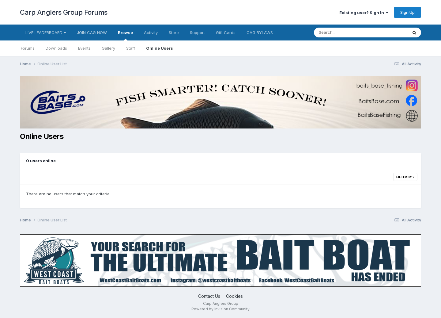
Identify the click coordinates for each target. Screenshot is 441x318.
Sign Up (407, 12)
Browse (125, 35)
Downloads (56, 48)
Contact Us (209, 296)
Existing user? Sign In (363, 12)
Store (174, 32)
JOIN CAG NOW (92, 32)
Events (84, 48)
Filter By (405, 177)
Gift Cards (226, 32)
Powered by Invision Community (220, 309)
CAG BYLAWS (260, 32)
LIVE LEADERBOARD (45, 32)
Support (197, 32)
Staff (130, 48)
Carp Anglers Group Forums (63, 12)
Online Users (159, 48)
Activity (151, 32)
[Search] (344, 32)
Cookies (234, 296)
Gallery (108, 48)
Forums (28, 48)
